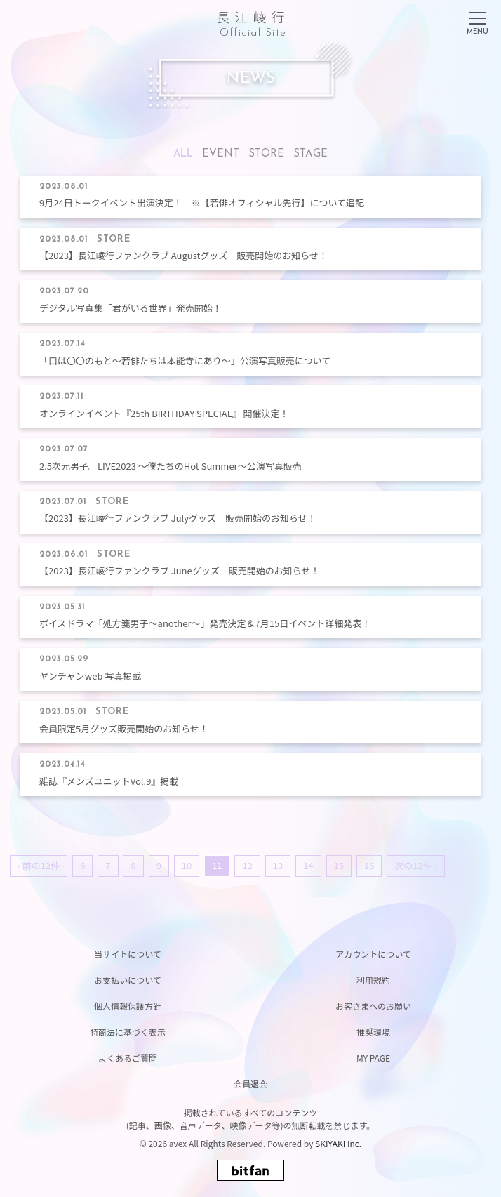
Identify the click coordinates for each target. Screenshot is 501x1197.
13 (278, 865)
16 (369, 865)
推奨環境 (373, 1032)
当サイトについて (127, 954)
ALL (183, 154)
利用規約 (373, 980)
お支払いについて (127, 980)
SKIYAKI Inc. (338, 1143)
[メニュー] (477, 20)
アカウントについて (373, 954)
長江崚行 (252, 21)
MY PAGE (373, 1058)
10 (187, 865)
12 (247, 865)
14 (308, 865)
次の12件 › (415, 865)
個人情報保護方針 (127, 1006)
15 (339, 865)
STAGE (310, 154)
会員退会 (250, 1084)
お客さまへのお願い (373, 1006)
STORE (266, 154)
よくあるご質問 (127, 1058)
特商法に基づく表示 (128, 1032)
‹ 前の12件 (39, 865)
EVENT (220, 154)
